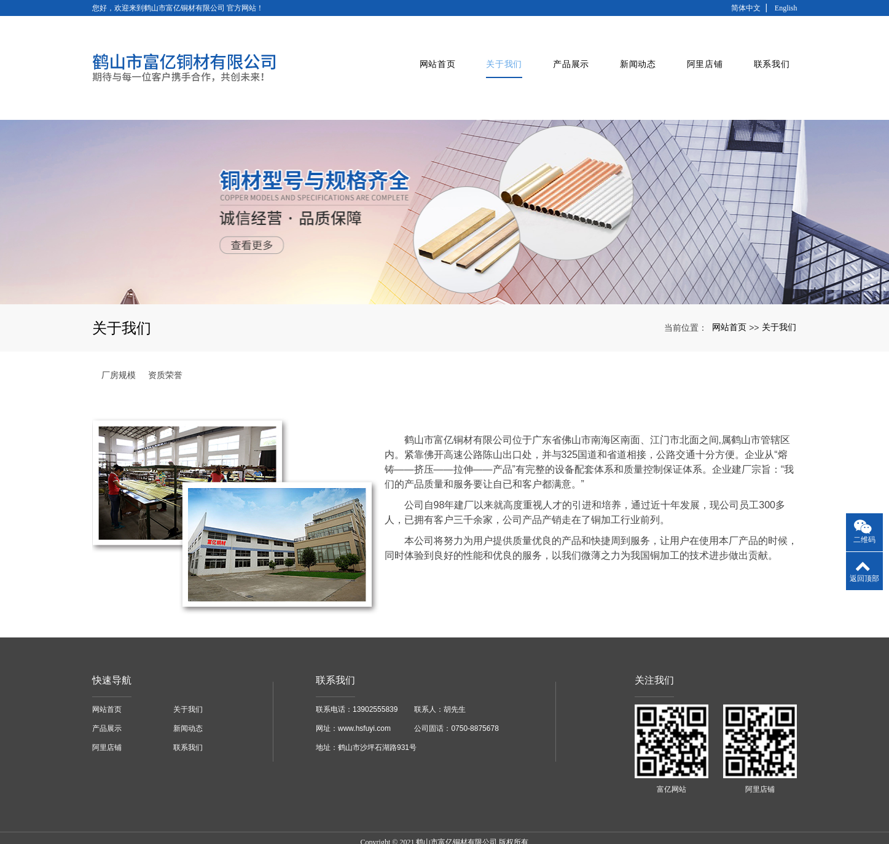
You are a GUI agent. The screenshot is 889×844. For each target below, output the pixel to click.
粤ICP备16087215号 (444, 834)
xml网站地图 (580, 823)
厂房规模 (118, 345)
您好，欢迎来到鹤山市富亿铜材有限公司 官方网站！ (178, 8)
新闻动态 (630, 53)
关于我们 (496, 53)
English (786, 8)
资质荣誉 (165, 345)
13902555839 (375, 679)
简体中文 (746, 8)
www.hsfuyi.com (364, 698)
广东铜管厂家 (346, 823)
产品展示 (563, 53)
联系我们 (764, 53)
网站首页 (430, 53)
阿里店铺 (697, 53)
